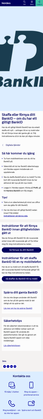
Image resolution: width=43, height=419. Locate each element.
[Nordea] (6, 3)
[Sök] (24, 3)
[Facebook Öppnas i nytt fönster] (4, 366)
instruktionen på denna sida (16, 216)
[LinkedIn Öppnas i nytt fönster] (11, 366)
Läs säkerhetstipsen (12, 345)
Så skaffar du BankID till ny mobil (21, 278)
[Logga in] (39, 3)
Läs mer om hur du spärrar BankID (18, 308)
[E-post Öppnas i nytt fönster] (15, 366)
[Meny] (32, 3)
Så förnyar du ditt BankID (21, 250)
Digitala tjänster (13, 145)
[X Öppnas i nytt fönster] (8, 366)
